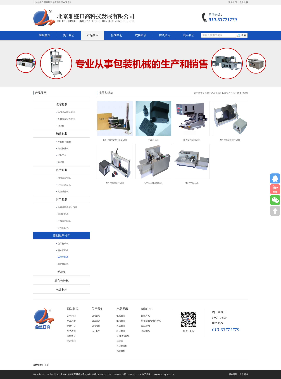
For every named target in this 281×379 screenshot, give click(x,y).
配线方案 (145, 315)
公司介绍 (96, 315)
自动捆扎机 (63, 148)
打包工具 (62, 155)
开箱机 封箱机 (64, 141)
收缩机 (61, 126)
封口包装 (61, 199)
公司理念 (96, 325)
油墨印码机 (63, 257)
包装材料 (61, 289)
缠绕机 (61, 162)
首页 (207, 93)
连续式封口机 (64, 221)
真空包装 (61, 169)
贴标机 (61, 271)
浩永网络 (243, 374)
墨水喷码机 (63, 250)
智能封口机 (63, 214)
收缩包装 (61, 104)
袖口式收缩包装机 (66, 112)
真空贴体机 (63, 191)
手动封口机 (63, 228)
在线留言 (164, 35)
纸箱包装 (61, 133)
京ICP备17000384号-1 (43, 374)
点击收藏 (243, 2)
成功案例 (140, 35)
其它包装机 (61, 280)
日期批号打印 (61, 235)
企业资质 (96, 320)
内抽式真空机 (64, 178)
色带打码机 (63, 243)
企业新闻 (145, 325)
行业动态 (145, 330)
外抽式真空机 (64, 184)
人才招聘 (96, 330)
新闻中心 (116, 35)
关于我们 (68, 35)
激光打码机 (63, 264)
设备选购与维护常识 (151, 320)
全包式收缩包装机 (66, 119)
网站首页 (44, 35)
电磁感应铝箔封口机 (67, 207)
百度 (46, 365)
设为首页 (232, 2)
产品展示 (92, 35)
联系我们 (188, 35)
